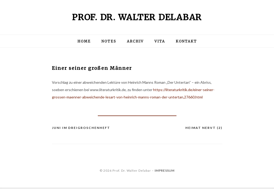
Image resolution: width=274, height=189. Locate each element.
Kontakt (186, 41)
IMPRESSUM (165, 170)
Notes (108, 41)
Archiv (135, 41)
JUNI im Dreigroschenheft (81, 128)
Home (84, 41)
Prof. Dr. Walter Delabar (137, 17)
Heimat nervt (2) (203, 128)
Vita (159, 41)
